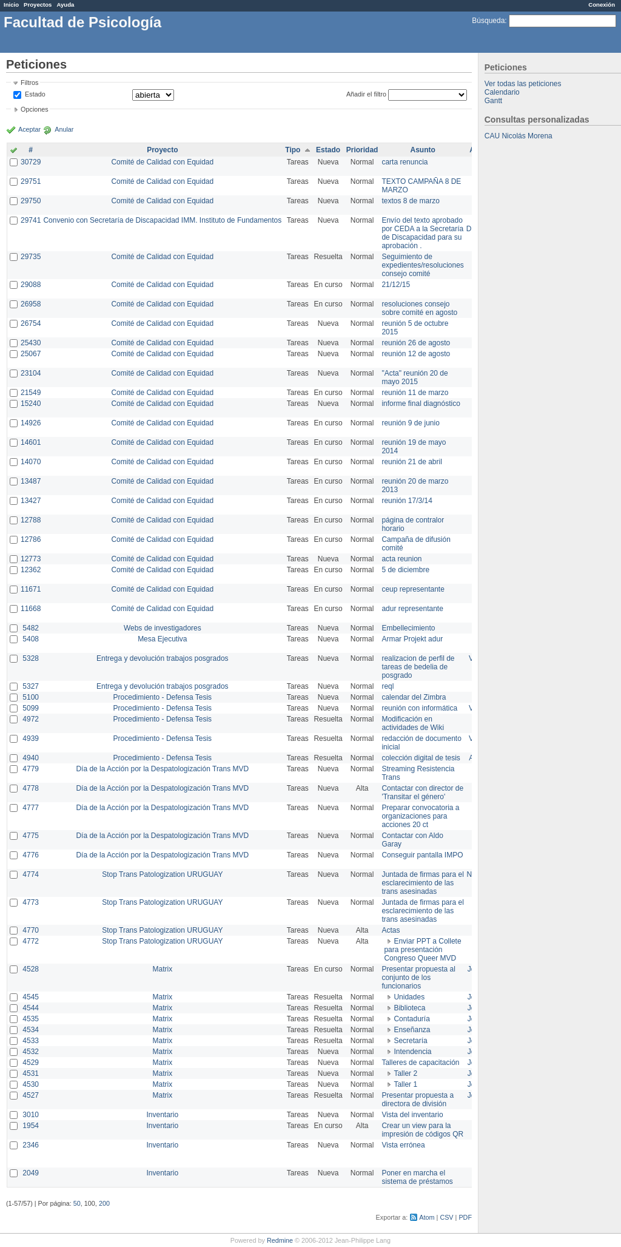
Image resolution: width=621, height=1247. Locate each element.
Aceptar (29, 129)
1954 (30, 1125)
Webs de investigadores (162, 628)
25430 (31, 343)
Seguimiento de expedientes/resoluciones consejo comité (422, 265)
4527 (30, 1095)
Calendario (502, 92)
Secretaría (410, 1040)
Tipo (292, 150)
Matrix (162, 969)
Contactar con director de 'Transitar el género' (422, 792)
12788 (31, 520)
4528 (30, 969)
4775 (30, 835)
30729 (31, 162)
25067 (31, 354)
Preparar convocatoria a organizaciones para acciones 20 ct (420, 816)
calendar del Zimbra (413, 697)
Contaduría (411, 1019)
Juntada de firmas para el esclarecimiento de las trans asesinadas (422, 883)
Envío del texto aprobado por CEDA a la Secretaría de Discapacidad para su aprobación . (422, 233)
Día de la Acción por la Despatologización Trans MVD (162, 769)
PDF (465, 1217)
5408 (30, 639)
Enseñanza (412, 1030)
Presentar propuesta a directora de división (417, 1099)
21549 (31, 392)
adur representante (412, 608)
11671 (31, 589)
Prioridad (362, 150)
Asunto (422, 150)
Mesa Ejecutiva (162, 639)
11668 (31, 608)
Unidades (409, 997)
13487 (31, 481)
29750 (31, 201)
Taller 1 (405, 1084)
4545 (30, 997)
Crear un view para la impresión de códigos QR (422, 1129)
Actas (390, 930)
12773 (31, 559)
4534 (30, 1030)
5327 (30, 686)
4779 (30, 769)
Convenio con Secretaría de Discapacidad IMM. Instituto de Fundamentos (162, 220)
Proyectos (38, 4)
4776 (30, 855)
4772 (30, 941)
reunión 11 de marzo (414, 392)
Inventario (162, 1114)
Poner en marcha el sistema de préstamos (416, 1177)
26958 (31, 304)
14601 (31, 442)
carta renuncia (404, 162)
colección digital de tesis (420, 758)
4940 (30, 758)
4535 (30, 1019)
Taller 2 (405, 1073)
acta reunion (401, 559)
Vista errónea (403, 1145)
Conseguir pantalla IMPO (422, 855)
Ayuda (65, 4)
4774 (30, 874)
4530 (30, 1084)
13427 (31, 500)
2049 (30, 1173)
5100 (30, 697)
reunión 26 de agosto (415, 343)
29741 (31, 220)
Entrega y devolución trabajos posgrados (162, 658)
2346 (30, 1145)
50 (77, 1203)
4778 (30, 788)
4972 (30, 719)
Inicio (11, 4)
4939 (30, 738)
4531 (30, 1073)
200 (104, 1203)
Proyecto (162, 150)
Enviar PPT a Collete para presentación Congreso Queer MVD (422, 949)
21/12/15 (395, 284)
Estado (35, 94)
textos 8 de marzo (410, 201)
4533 (30, 1040)
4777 (30, 807)
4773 (30, 902)
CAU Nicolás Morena (518, 136)
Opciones (35, 109)
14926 (31, 423)
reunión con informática (419, 708)
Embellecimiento (408, 628)
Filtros (29, 82)
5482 (30, 628)
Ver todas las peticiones (523, 83)
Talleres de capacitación (420, 1062)
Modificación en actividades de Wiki (412, 723)
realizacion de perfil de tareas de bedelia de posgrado (417, 667)
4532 (30, 1051)
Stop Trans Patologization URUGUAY (162, 874)
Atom (426, 1217)
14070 (31, 462)
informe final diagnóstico (420, 403)
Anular (64, 129)
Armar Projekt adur (412, 639)
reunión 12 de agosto (415, 354)
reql (387, 686)
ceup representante (412, 589)
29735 (31, 256)
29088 (31, 284)
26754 (31, 323)
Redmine (280, 1240)
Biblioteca (409, 1008)
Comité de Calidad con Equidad (162, 162)
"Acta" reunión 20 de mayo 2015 (414, 377)
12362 (31, 570)
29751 (31, 181)
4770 (30, 930)
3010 (30, 1114)
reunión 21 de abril (411, 462)
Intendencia (412, 1051)
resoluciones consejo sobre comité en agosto (419, 308)
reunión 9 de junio (410, 423)
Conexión (601, 4)
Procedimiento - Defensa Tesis (162, 697)
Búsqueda (488, 20)
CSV (446, 1217)
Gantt (493, 100)
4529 (30, 1062)
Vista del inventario (412, 1114)
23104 (31, 373)
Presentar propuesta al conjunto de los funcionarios (418, 977)
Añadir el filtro (366, 94)
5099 (30, 708)
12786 (31, 539)
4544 (30, 1008)
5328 (30, 658)
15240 (31, 403)
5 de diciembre (405, 570)
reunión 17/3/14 (406, 500)
